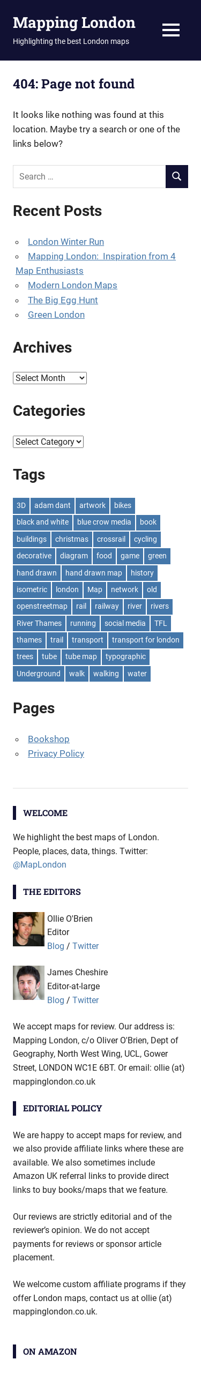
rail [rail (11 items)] (81, 606)
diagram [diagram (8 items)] (74, 555)
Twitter (85, 946)
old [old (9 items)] (152, 589)
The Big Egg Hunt (63, 300)
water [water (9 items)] (137, 673)
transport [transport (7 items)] (87, 640)
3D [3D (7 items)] (21, 505)
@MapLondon (39, 865)
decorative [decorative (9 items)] (34, 555)
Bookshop (49, 739)
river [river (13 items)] (135, 606)
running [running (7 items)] (83, 623)
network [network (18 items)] (124, 589)
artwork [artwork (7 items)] (92, 505)
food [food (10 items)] (104, 555)
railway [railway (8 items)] (107, 606)
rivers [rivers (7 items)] (160, 606)
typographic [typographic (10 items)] (126, 656)
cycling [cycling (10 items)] (145, 539)
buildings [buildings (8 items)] (32, 539)
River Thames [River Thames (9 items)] (39, 623)
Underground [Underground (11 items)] (39, 673)
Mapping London (74, 22)
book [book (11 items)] (148, 522)
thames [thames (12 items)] (29, 640)
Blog (55, 946)
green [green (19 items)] (157, 555)
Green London (56, 314)
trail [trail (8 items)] (56, 640)
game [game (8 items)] (130, 555)
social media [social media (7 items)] (125, 623)
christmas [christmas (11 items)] (71, 539)
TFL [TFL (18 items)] (160, 623)
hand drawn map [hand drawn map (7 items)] (93, 573)
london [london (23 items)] (67, 589)
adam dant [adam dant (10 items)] (52, 505)
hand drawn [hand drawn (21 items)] (37, 573)
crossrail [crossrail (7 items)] (111, 539)
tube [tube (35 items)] (49, 656)
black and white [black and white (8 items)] (43, 522)
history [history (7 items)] (142, 573)
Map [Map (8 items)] (94, 589)
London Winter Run (66, 241)
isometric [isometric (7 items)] (32, 589)
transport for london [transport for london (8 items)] (146, 640)
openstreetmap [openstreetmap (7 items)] (42, 606)
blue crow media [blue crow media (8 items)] (104, 522)
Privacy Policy (56, 753)
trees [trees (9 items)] (25, 656)
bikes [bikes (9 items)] (122, 505)
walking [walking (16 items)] (106, 673)
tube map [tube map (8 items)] (81, 656)
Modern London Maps (72, 285)
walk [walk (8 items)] (77, 673)
